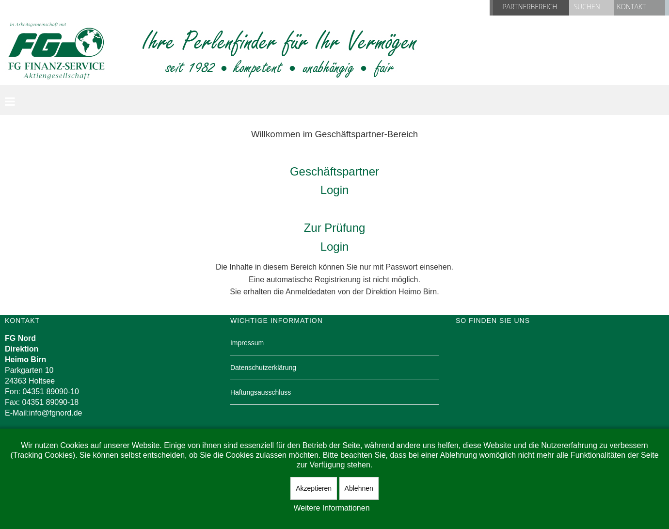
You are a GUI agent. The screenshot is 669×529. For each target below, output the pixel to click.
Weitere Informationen (331, 508)
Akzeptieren (314, 488)
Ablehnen (359, 488)
